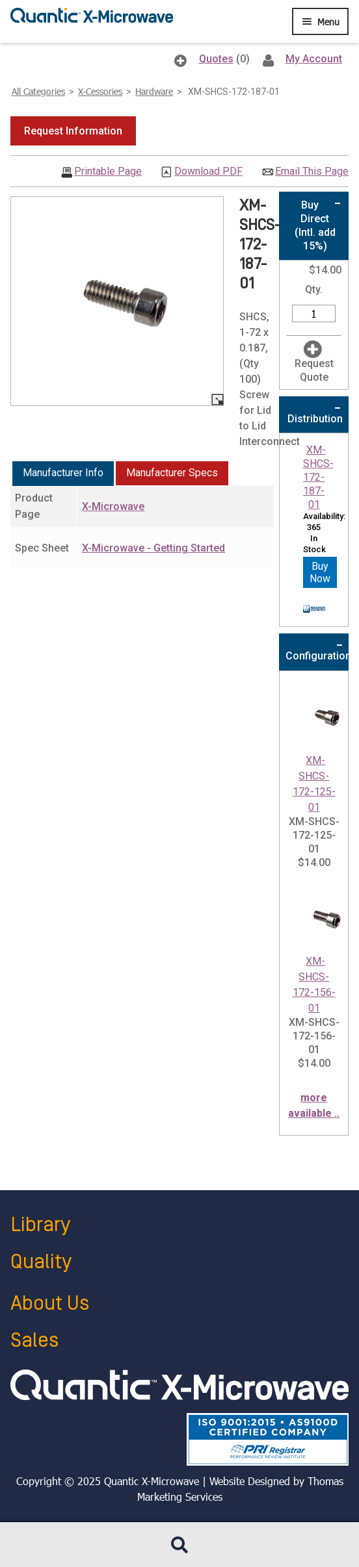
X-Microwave (113, 506)
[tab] (63, 473)
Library (40, 1225)
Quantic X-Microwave (151, 1481)
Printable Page (108, 171)
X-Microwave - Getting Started (153, 548)
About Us (49, 1304)
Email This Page (312, 171)
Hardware (154, 91)
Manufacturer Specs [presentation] (172, 472)
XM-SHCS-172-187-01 (318, 477)
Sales (34, 1341)
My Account (314, 59)
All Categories (38, 91)
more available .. (313, 1105)
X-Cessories (100, 91)
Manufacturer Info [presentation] (63, 472)
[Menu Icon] (320, 21)
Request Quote (314, 370)
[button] (73, 131)
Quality (41, 1262)
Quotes (216, 59)
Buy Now (320, 572)
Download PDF (208, 171)
